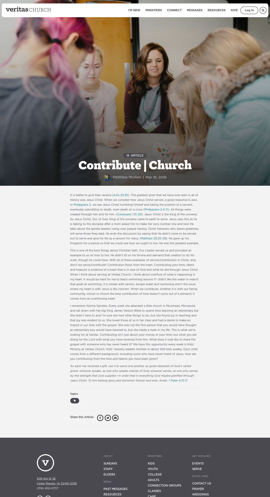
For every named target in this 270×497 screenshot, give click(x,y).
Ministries (154, 10)
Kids (151, 463)
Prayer (198, 489)
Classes (154, 491)
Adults (153, 480)
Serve (197, 469)
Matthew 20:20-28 (153, 238)
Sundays (110, 463)
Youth (153, 469)
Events (198, 463)
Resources (217, 10)
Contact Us (201, 483)
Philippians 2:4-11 (156, 209)
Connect (174, 10)
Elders (109, 474)
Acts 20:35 (120, 195)
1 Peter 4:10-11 (178, 380)
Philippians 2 (82, 204)
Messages (194, 10)
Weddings (200, 494)
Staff (108, 469)
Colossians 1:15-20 (129, 214)
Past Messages (115, 489)
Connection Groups (164, 485)
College (155, 474)
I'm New (134, 10)
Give (234, 10)
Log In (249, 10)
